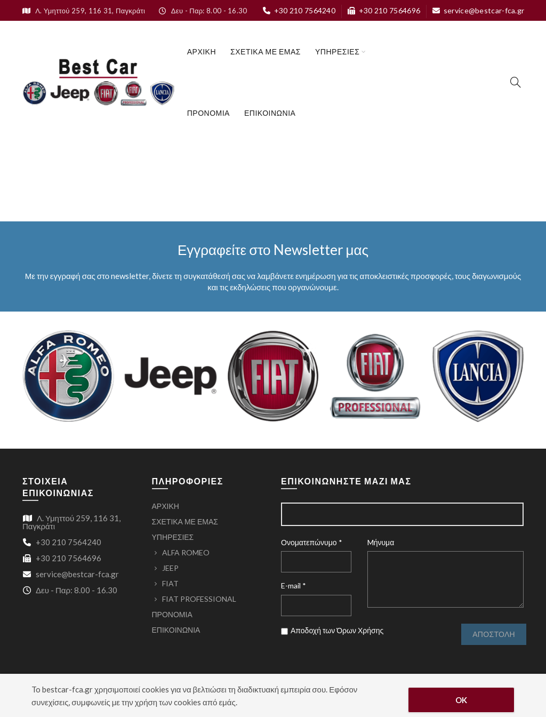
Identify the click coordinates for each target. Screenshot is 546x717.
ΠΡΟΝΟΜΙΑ (208, 112)
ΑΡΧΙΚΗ (201, 51)
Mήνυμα (381, 542)
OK (461, 700)
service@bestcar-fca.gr (478, 10)
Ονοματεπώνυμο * (311, 542)
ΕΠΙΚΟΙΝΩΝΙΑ (269, 112)
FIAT (170, 583)
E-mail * (293, 585)
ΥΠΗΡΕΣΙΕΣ (337, 51)
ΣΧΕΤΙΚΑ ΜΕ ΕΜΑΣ (265, 51)
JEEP (170, 567)
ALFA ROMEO (186, 552)
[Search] (515, 82)
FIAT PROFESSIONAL (199, 598)
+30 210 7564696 (383, 10)
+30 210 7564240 (298, 10)
